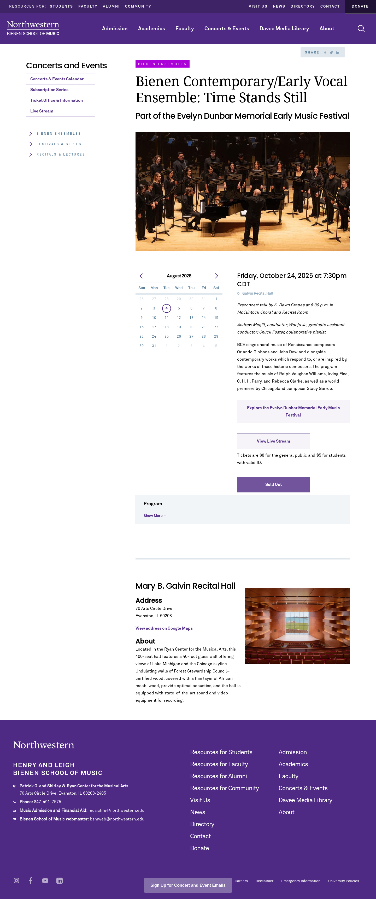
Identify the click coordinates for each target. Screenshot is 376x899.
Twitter (331, 52)
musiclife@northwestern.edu (116, 810)
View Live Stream (273, 441)
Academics (151, 28)
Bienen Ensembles (55, 134)
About (327, 28)
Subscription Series (49, 90)
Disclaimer (264, 881)
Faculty (88, 6)
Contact (330, 6)
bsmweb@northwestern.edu (117, 819)
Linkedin (337, 52)
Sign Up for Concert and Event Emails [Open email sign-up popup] (188, 885)
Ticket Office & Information (56, 100)
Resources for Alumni (218, 776)
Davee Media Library (284, 28)
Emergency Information (300, 881)
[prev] (142, 276)
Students (61, 6)
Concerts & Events (226, 28)
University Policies (343, 881)
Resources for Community (224, 788)
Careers (241, 881)
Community (138, 6)
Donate (360, 6)
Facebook (325, 52)
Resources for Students (221, 752)
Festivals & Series (55, 144)
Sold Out (273, 485)
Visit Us (258, 6)
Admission (115, 28)
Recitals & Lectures (57, 155)
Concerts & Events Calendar (57, 79)
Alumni (111, 6)
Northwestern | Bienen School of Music (33, 28)
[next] (216, 276)
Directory (303, 6)
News (279, 6)
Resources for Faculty (219, 764)
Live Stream (41, 111)
